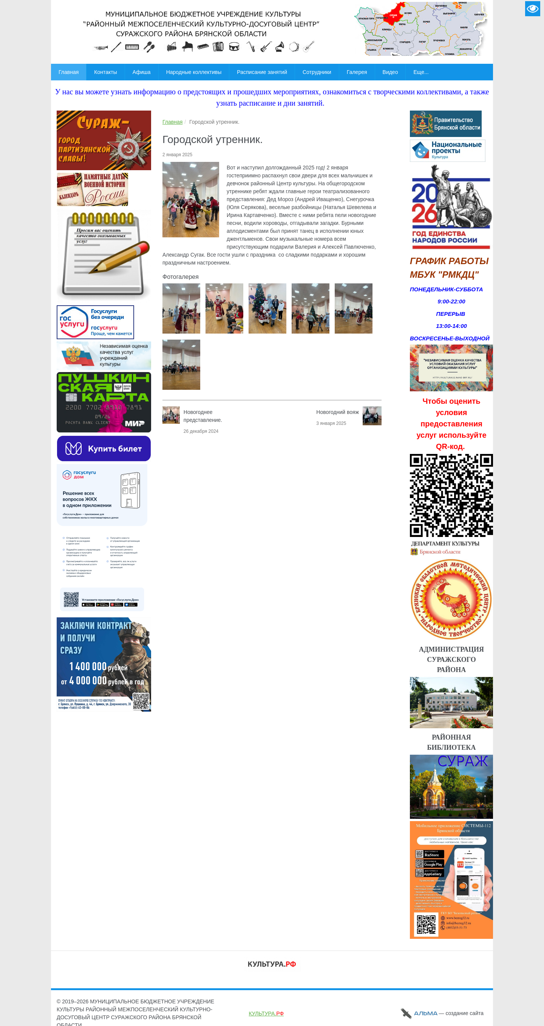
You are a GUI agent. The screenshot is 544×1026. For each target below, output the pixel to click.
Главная (172, 122)
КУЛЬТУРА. (266, 1014)
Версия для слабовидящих (532, 8)
